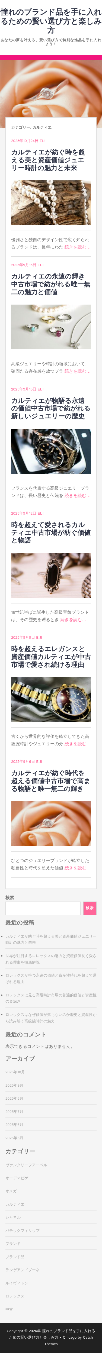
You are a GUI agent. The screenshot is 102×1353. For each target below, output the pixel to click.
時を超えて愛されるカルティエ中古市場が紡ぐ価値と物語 (51, 533)
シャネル (13, 1217)
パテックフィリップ (22, 1230)
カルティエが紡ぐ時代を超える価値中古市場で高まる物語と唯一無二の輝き (50, 781)
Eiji (43, 141)
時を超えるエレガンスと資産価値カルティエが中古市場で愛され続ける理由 (51, 657)
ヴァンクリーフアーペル (26, 1165)
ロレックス (14, 1296)
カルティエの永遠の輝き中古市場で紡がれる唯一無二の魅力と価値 (50, 284)
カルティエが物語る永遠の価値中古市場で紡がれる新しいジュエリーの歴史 (51, 408)
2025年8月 (14, 1098)
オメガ (11, 1191)
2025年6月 (14, 1125)
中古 (9, 1309)
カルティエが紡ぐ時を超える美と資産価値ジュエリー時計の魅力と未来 (48, 160)
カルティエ (14, 1204)
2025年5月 (14, 1138)
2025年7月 (14, 1112)
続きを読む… (78, 247)
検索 (9, 898)
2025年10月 (15, 1072)
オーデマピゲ (16, 1178)
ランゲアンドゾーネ (22, 1270)
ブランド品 (14, 1257)
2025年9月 (14, 1085)
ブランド (13, 1244)
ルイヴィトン (16, 1283)
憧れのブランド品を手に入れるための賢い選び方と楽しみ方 (51, 21)
